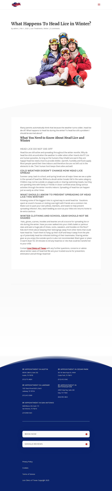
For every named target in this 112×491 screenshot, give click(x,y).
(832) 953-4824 (63, 397)
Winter (46, 28)
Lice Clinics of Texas (36, 248)
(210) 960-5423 (27, 413)
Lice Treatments (36, 28)
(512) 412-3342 (63, 379)
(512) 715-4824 (27, 379)
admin (15, 28)
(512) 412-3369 (27, 395)
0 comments (55, 28)
